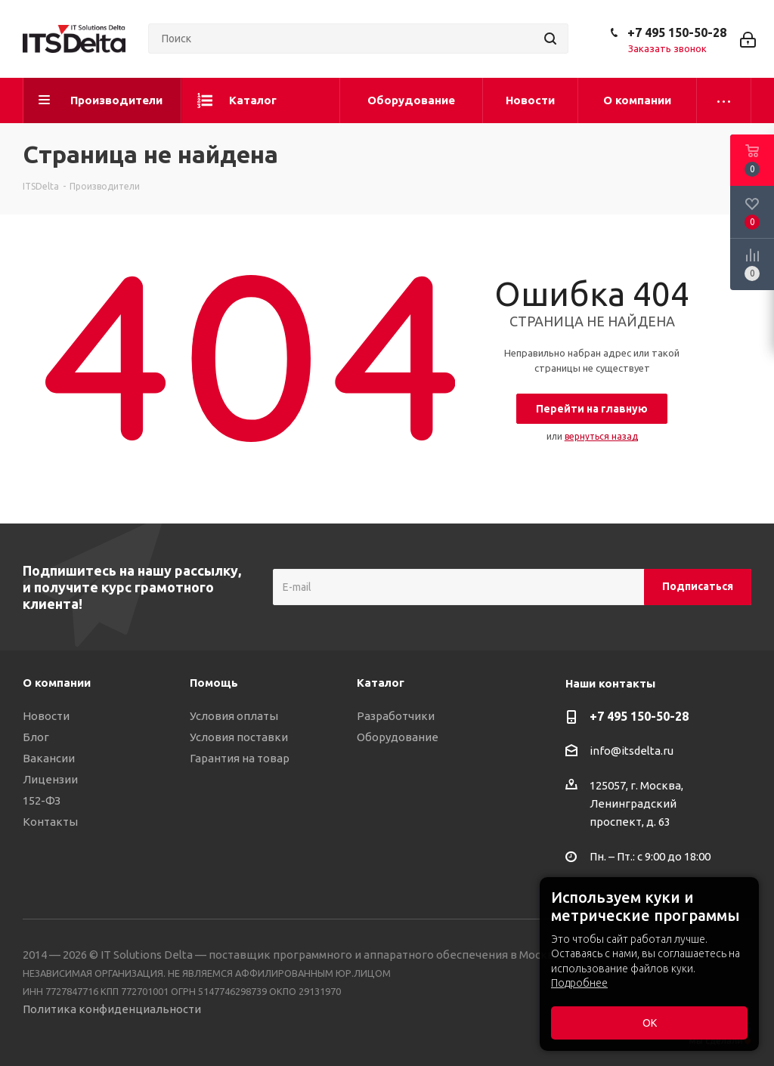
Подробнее (579, 983)
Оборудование (397, 737)
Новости (46, 715)
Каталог (380, 682)
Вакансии (49, 758)
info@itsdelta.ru (631, 750)
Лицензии (50, 779)
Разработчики (396, 715)
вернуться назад (601, 436)
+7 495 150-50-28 (676, 32)
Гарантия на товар (239, 758)
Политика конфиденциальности (112, 1009)
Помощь (214, 682)
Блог (36, 737)
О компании (57, 682)
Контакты (50, 821)
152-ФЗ (41, 800)
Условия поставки (239, 737)
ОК (649, 1023)
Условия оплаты (234, 715)
